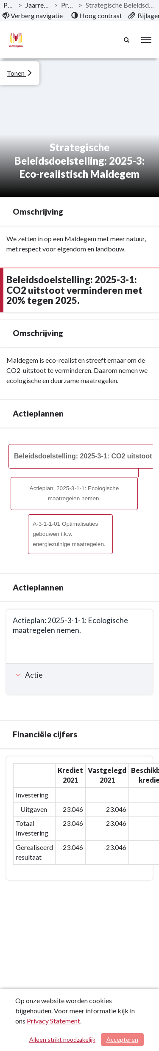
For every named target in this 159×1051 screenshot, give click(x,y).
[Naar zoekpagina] (127, 39)
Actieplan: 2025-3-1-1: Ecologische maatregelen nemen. (74, 493)
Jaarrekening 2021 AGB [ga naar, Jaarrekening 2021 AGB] (37, 5)
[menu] (146, 39)
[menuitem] (32, 15)
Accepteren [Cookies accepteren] (122, 1039)
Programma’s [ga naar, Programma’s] (68, 5)
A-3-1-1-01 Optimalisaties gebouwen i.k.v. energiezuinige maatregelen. (69, 534)
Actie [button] (28, 674)
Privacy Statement (53, 1021)
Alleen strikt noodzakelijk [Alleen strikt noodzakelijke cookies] (62, 1039)
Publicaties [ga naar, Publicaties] (9, 5)
